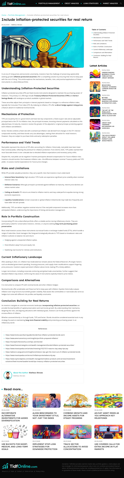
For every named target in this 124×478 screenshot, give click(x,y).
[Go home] (14, 3)
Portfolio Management (16, 15)
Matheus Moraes (16, 25)
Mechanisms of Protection (101, 38)
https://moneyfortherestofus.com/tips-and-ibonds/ (24, 342)
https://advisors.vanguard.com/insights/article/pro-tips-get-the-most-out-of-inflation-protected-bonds (43, 352)
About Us (5, 471)
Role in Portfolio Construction (102, 47)
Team (12, 471)
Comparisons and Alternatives (102, 52)
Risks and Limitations (99, 44)
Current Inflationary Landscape (102, 49)
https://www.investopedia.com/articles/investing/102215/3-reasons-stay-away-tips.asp (37, 348)
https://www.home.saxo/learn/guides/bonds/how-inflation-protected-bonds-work (35, 335)
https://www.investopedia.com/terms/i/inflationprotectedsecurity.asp (30, 355)
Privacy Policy (40, 471)
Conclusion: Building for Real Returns (101, 56)
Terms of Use (29, 471)
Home (4, 15)
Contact (19, 471)
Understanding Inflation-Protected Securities (103, 34)
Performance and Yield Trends (102, 41)
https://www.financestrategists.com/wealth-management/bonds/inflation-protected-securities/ (40, 345)
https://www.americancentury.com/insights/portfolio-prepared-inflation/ (32, 338)
